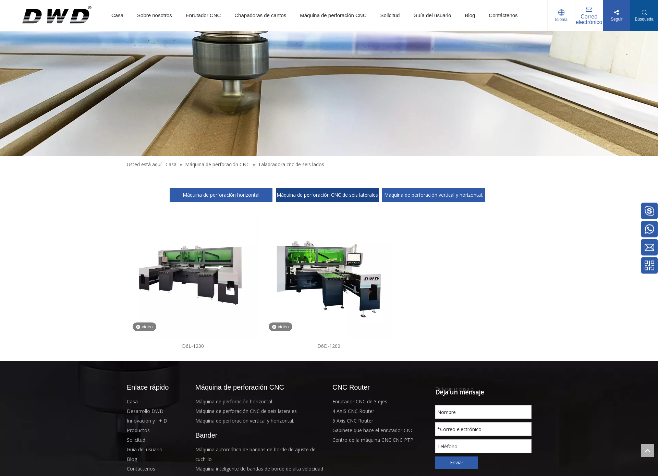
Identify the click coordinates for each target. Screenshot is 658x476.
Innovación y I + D (147, 420)
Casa (117, 15)
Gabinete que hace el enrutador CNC (373, 430)
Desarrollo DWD (145, 411)
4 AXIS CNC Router (353, 411)
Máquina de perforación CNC (333, 15)
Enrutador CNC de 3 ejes (359, 401)
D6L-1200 (193, 346)
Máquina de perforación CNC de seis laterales (327, 195)
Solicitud (390, 15)
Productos (138, 430)
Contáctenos (503, 15)
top (647, 450)
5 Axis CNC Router (352, 420)
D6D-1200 (328, 346)
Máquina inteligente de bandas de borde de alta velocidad (259, 468)
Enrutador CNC (203, 15)
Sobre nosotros (154, 15)
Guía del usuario (432, 15)
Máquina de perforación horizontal (221, 195)
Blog (470, 15)
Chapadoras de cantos (260, 15)
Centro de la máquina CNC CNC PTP (372, 440)
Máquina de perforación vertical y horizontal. (433, 195)
